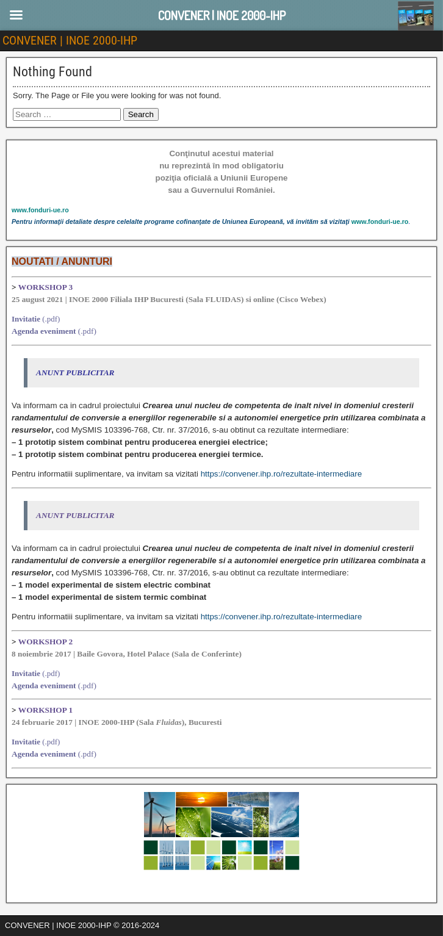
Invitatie (26, 318)
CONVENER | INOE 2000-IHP (69, 40)
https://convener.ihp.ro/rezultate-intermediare (281, 473)
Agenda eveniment (44, 331)
